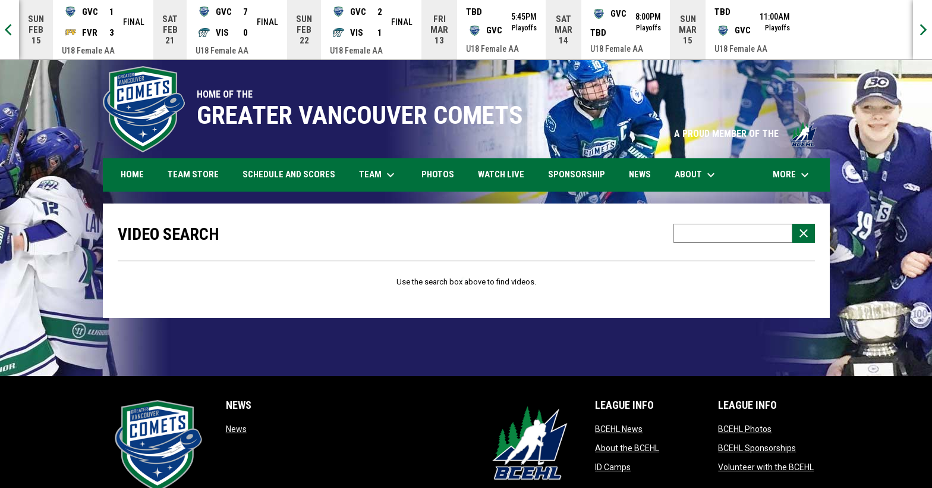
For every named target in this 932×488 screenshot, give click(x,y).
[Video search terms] (732, 233)
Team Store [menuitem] (198, 174)
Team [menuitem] (378, 175)
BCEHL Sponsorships (757, 448)
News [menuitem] (640, 174)
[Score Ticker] (466, 30)
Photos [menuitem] (442, 174)
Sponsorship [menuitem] (576, 174)
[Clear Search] (803, 233)
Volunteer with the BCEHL (766, 467)
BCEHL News (619, 429)
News (236, 429)
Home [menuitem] (132, 174)
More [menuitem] (792, 175)
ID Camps (613, 467)
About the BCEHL (627, 448)
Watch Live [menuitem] (505, 174)
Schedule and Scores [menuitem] (293, 174)
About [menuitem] (696, 175)
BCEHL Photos (745, 429)
